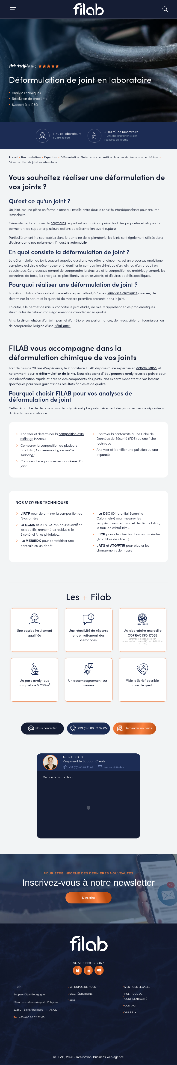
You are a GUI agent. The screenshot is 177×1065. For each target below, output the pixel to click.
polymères (58, 223)
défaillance (62, 326)
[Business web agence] (108, 1057)
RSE (73, 1000)
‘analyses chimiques (122, 293)
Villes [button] (128, 1012)
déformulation (31, 320)
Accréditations (81, 993)
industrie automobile (72, 242)
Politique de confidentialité (135, 996)
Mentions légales (137, 986)
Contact (130, 1005)
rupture (110, 228)
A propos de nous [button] (83, 986)
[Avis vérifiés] (34, 66)
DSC (106, 513)
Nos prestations (31, 157)
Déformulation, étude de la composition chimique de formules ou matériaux (109, 157)
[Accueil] (88, 9)
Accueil (13, 157)
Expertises (51, 157)
